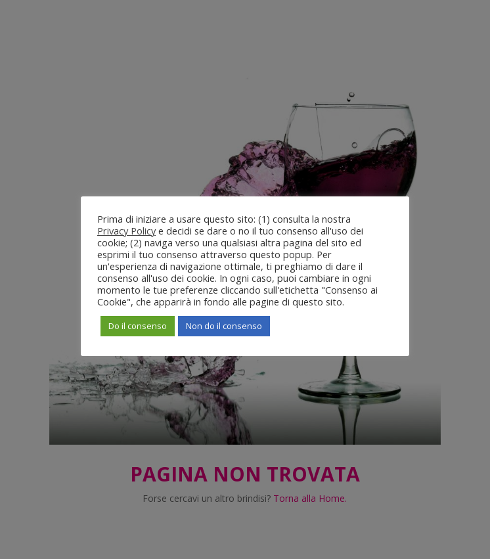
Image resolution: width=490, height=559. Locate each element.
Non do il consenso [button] (224, 326)
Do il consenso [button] (137, 326)
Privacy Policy (126, 230)
